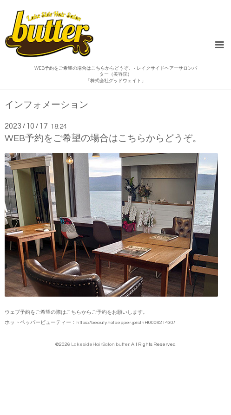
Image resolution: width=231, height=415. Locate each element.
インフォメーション (46, 105)
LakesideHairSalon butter (100, 344)
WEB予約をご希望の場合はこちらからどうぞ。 (103, 138)
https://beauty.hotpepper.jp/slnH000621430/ (125, 322)
